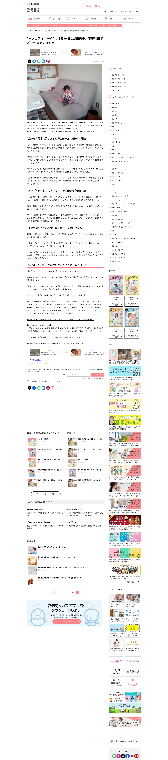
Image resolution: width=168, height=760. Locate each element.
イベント (115, 165)
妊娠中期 (115, 111)
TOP (105, 11)
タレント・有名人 (118, 180)
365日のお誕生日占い (119, 208)
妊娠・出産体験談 (45, 381)
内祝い (98, 6)
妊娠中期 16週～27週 (119, 83)
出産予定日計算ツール (119, 211)
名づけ (71, 18)
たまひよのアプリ (118, 250)
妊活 (137, 11)
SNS (74, 26)
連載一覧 (65, 52)
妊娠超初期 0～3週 (118, 75)
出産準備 (91, 18)
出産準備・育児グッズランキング (123, 227)
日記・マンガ (116, 177)
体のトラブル (116, 119)
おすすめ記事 (34, 381)
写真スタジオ (112, 26)
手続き (114, 150)
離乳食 (108, 18)
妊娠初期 (115, 107)
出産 (113, 134)
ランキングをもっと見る (46, 494)
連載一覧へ (131, 582)
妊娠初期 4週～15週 (118, 79)
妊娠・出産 (114, 11)
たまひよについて (118, 192)
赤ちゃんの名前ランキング (121, 223)
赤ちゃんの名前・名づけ (120, 161)
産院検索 (115, 215)
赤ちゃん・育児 (126, 11)
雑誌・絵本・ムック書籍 (120, 196)
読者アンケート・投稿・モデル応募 (124, 204)
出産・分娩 (115, 90)
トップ (29, 31)
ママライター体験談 (57, 381)
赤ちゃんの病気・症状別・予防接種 (124, 238)
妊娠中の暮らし (117, 123)
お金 (113, 146)
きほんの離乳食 (117, 242)
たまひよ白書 (116, 261)
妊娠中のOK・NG (117, 219)
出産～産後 (115, 138)
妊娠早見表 (34, 18)
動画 (113, 184)
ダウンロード (67, 621)
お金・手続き (54, 18)
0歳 (75, 125)
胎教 (113, 127)
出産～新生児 (116, 142)
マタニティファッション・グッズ (123, 157)
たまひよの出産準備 (118, 258)
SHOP (89, 6)
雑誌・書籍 (36, 26)
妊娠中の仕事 (116, 154)
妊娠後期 (30, 277)
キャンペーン (93, 26)
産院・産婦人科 (117, 130)
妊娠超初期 (115, 104)
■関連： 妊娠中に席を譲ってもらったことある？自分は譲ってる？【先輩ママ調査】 (60, 320)
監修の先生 (115, 246)
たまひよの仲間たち (118, 254)
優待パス (128, 18)
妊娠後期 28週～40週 (119, 86)
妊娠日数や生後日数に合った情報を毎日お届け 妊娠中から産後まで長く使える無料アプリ (67, 616)
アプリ (55, 26)
